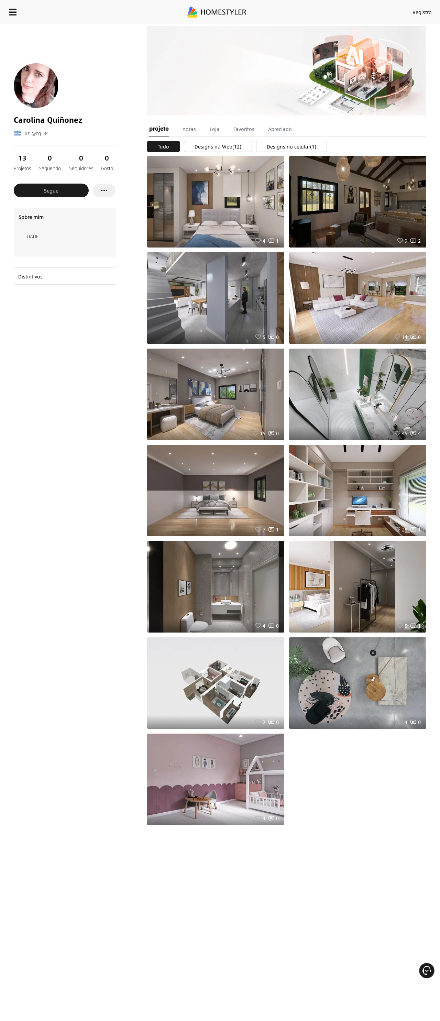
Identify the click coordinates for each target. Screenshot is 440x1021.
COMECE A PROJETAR (402, 10)
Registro (334, 10)
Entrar (311, 10)
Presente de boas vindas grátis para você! (274, 28)
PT (357, 10)
